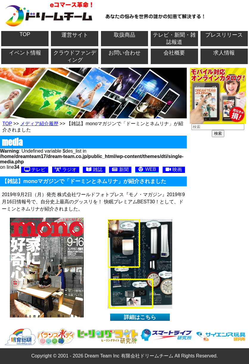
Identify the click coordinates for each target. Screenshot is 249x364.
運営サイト (74, 35)
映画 (173, 169)
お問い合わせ (124, 53)
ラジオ (65, 169)
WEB (147, 169)
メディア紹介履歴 (39, 123)
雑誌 (94, 169)
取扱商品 (124, 35)
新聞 (120, 169)
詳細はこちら (140, 317)
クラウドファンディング (74, 56)
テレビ (35, 169)
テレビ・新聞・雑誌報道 (174, 38)
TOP (25, 34)
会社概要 (174, 53)
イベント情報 (25, 53)
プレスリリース (224, 35)
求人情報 (224, 53)
